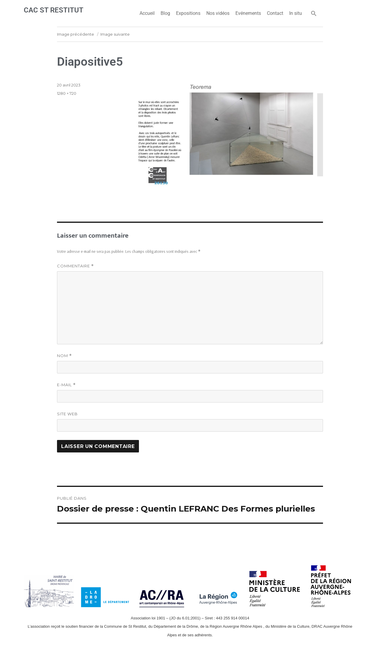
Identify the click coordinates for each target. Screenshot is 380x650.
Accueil (147, 13)
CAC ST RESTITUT (53, 10)
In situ (295, 13)
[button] (314, 13)
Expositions (188, 13)
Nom (64, 355)
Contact (275, 13)
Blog (165, 13)
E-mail (66, 384)
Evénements (248, 13)
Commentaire (75, 266)
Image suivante (115, 34)
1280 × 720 (66, 93)
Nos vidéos (217, 13)
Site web (67, 413)
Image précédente (75, 34)
